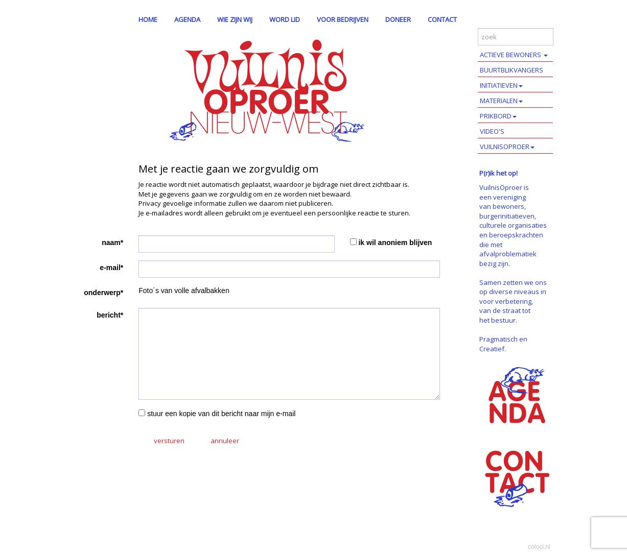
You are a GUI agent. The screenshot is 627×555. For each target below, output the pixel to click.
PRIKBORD (498, 115)
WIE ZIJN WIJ (234, 19)
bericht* (110, 315)
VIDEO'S (492, 131)
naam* (112, 242)
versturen (169, 440)
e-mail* (111, 267)
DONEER (398, 19)
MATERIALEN (501, 100)
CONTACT (442, 19)
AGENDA (187, 19)
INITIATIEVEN (501, 85)
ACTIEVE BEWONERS (514, 54)
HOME (147, 19)
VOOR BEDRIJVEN (342, 19)
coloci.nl (539, 546)
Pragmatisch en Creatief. (503, 343)
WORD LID (284, 19)
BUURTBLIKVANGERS (511, 70)
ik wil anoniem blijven (395, 242)
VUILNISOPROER (507, 146)
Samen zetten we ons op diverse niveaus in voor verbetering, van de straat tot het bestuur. (513, 301)
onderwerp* (103, 292)
